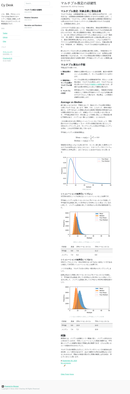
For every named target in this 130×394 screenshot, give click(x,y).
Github (5, 37)
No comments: (66, 363)
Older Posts (65, 374)
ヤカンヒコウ (7, 52)
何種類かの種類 (95, 84)
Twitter (5, 33)
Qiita (4, 41)
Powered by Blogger (10, 386)
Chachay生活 (7, 58)
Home (72, 374)
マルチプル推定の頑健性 (78, 3)
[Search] (37, 3)
